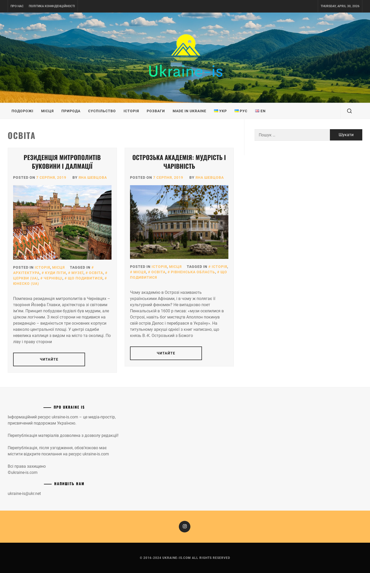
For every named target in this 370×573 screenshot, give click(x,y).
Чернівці (53, 278)
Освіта (96, 273)
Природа (70, 111)
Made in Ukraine (189, 111)
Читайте (49, 359)
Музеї (77, 273)
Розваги (156, 111)
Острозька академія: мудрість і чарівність (179, 162)
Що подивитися (85, 278)
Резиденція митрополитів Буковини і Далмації (62, 162)
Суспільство (102, 111)
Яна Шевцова (93, 177)
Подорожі (22, 111)
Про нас (17, 6)
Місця (47, 111)
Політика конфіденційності (52, 6)
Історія (131, 111)
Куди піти (55, 273)
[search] (349, 111)
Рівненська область (193, 272)
